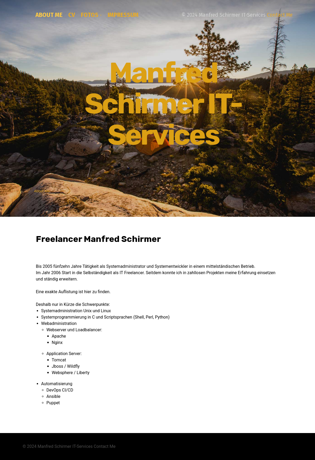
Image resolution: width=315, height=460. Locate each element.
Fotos (89, 15)
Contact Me (280, 14)
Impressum (123, 15)
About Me (48, 15)
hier (87, 291)
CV (71, 15)
